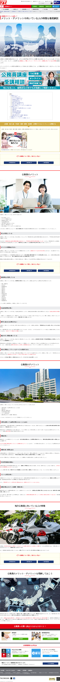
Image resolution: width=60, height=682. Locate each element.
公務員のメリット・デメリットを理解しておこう (20, 117)
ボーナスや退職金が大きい (17, 98)
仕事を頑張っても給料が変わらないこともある (21, 108)
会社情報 (2, 670)
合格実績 (55, 9)
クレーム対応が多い (16, 113)
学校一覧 (36, 1)
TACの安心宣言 (7, 672)
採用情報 (24, 670)
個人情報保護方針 (26, 672)
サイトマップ (42, 1)
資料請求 (35, 6)
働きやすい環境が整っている (18, 103)
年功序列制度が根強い (16, 112)
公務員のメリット (14, 95)
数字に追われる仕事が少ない (18, 102)
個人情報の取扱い (34, 672)
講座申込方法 (48, 6)
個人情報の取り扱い (5, 149)
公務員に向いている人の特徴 (16, 116)
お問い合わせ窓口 (49, 1)
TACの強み (45, 9)
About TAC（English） (11, 670)
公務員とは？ (15, 9)
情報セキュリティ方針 (43, 672)
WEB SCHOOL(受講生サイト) (27, 1)
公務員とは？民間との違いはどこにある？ (25, 11)
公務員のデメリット (15, 106)
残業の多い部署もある (16, 110)
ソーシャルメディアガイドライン (7, 673)
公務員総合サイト (8, 6)
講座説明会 (42, 6)
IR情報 (19, 670)
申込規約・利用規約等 (16, 672)
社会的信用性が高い (16, 101)
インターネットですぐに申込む (56, 6)
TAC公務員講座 (6, 9)
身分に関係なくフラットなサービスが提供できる (22, 105)
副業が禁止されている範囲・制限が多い (20, 115)
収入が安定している (16, 96)
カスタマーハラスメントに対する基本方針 (23, 673)
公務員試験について (26, 9)
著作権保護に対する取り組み (54, 672)
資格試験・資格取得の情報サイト (5, 11)
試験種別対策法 (36, 9)
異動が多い (14, 109)
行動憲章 (1, 672)
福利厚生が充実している (17, 99)
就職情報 (30, 670)
